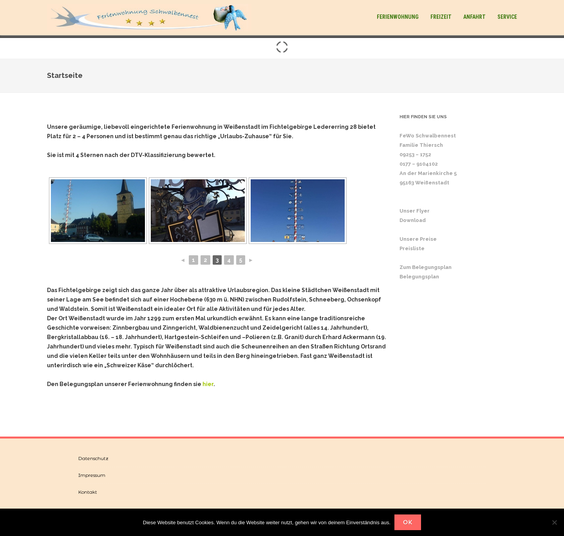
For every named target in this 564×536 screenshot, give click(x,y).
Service (507, 17)
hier (207, 384)
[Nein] (554, 522)
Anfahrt (474, 17)
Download (413, 220)
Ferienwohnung (398, 17)
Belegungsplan (419, 277)
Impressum (91, 475)
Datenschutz (93, 458)
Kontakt (87, 492)
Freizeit (441, 17)
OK (407, 522)
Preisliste (412, 248)
